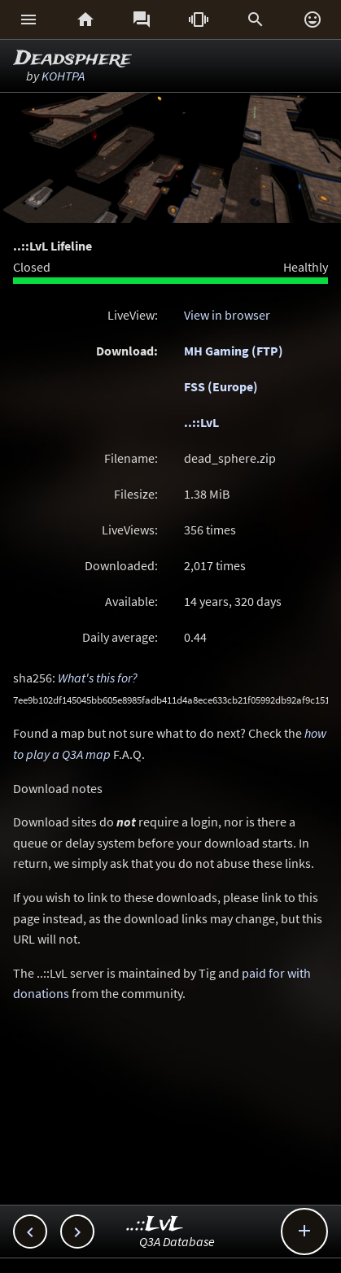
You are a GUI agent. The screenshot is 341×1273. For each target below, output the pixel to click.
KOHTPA (63, 76)
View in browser (227, 315)
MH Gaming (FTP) (233, 350)
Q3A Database (177, 1241)
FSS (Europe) (221, 386)
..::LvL (201, 422)
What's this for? (98, 677)
